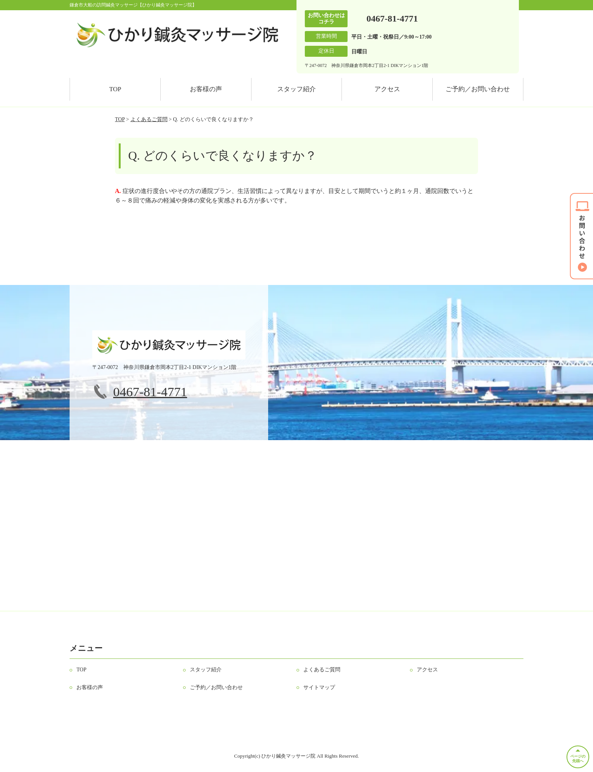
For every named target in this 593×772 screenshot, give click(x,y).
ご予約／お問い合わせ (478, 89)
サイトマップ (319, 687)
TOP (115, 89)
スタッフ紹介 (296, 89)
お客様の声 (206, 89)
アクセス (387, 89)
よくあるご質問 (149, 119)
